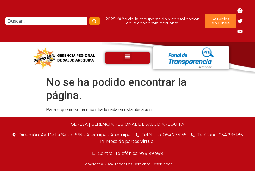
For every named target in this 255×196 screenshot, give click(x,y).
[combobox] (46, 21)
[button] (127, 56)
